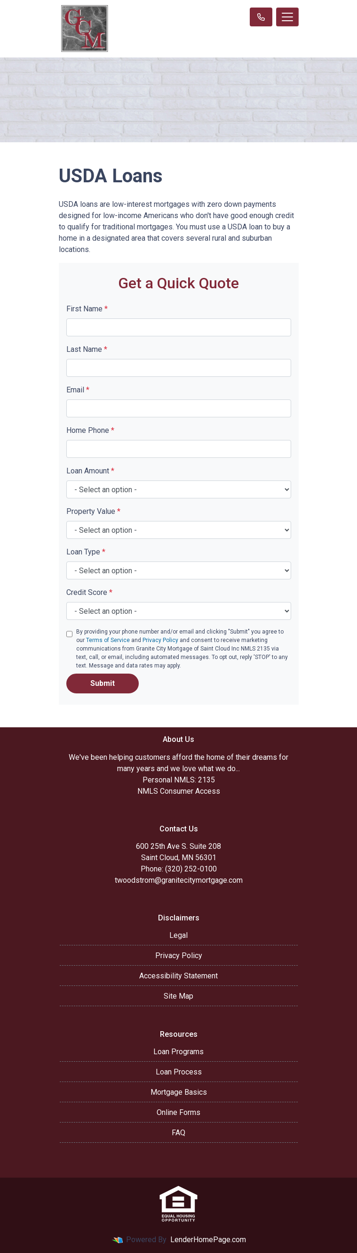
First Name (87, 308)
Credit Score (89, 592)
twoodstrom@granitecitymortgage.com (179, 880)
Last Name (86, 349)
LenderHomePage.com (208, 1239)
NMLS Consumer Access (178, 791)
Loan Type (85, 551)
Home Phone (90, 430)
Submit (102, 683)
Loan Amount (90, 470)
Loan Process (179, 1071)
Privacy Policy (160, 640)
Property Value (93, 511)
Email (77, 389)
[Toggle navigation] (287, 17)
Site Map (178, 996)
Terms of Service (108, 640)
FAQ (178, 1132)
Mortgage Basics (179, 1092)
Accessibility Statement (178, 975)
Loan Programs (178, 1051)
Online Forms (178, 1112)
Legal (178, 935)
